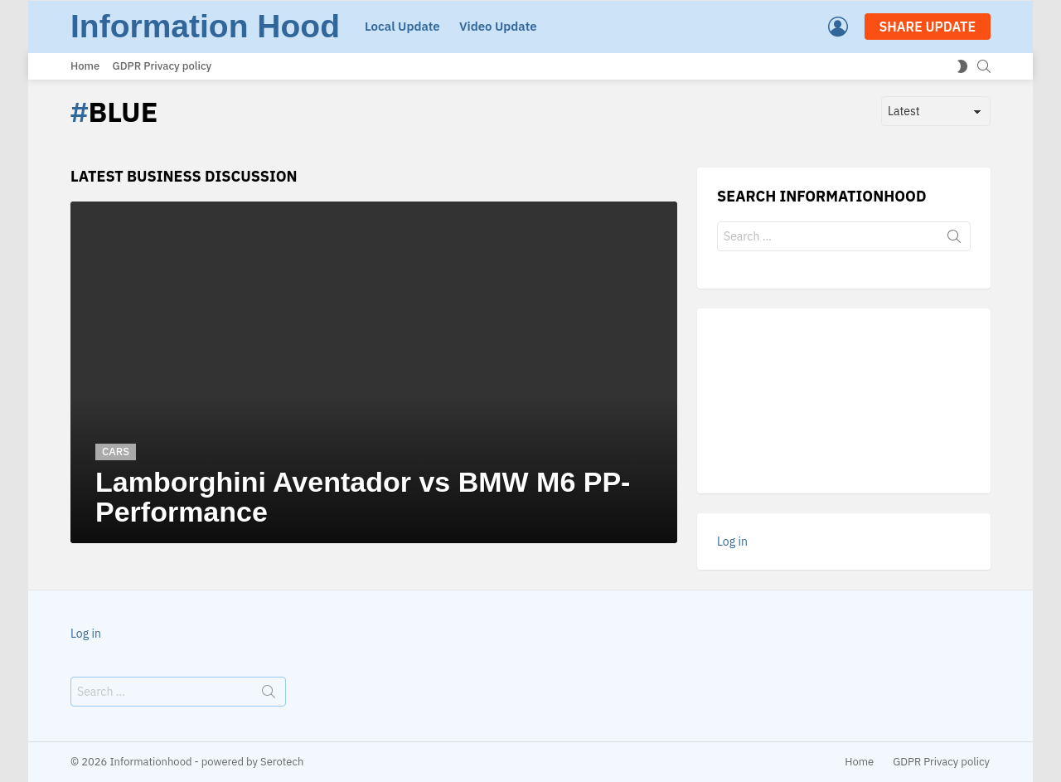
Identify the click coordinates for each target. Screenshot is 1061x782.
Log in (732, 541)
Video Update (498, 26)
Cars (115, 451)
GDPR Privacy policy (162, 66)
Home (84, 66)
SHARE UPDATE (927, 26)
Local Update (402, 26)
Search (954, 239)
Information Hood (205, 26)
